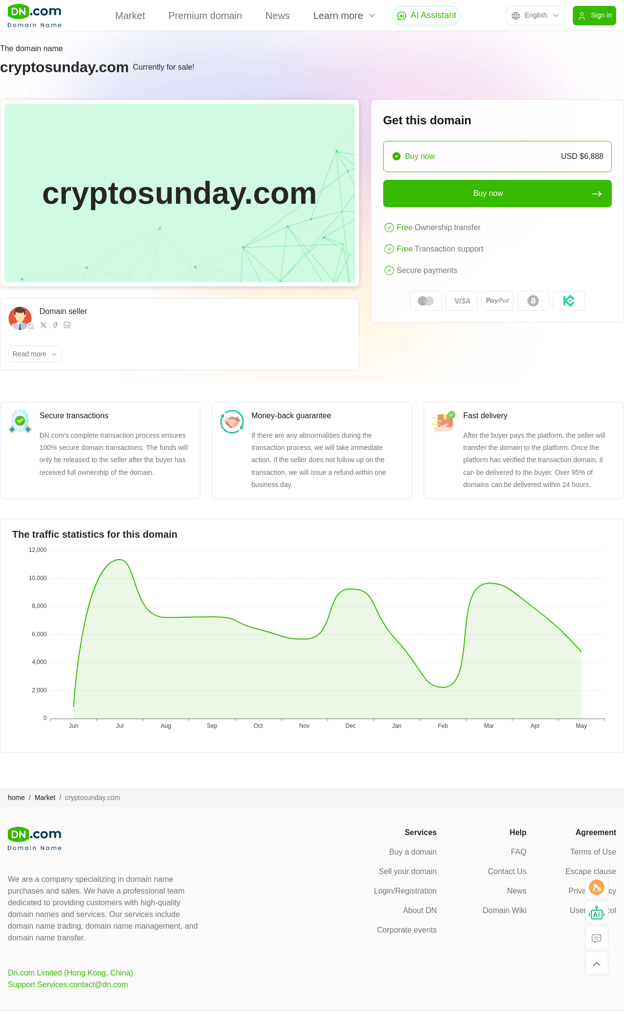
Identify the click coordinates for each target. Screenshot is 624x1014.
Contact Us (507, 871)
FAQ (518, 852)
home (16, 797)
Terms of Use (593, 852)
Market (130, 15)
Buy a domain (413, 852)
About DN (420, 910)
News (278, 15)
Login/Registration (405, 891)
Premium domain (205, 15)
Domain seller (63, 311)
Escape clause (591, 871)
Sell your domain (408, 871)
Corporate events (407, 930)
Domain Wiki (504, 910)
